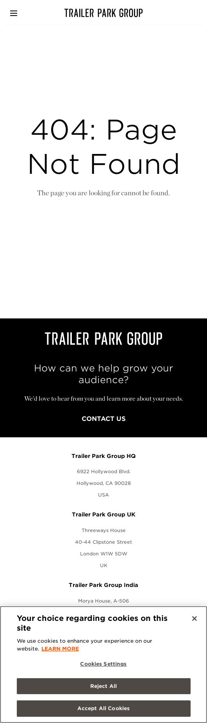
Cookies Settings (103, 664)
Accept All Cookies (103, 708)
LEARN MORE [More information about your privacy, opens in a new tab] (60, 649)
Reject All (103, 686)
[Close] (194, 618)
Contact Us (104, 418)
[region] (103, 664)
